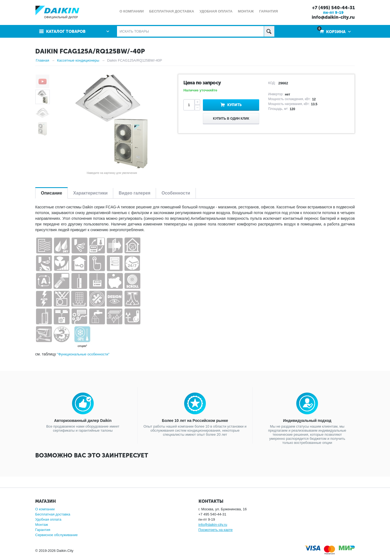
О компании (45, 509)
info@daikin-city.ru (333, 17)
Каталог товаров (66, 31)
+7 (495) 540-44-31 (333, 7)
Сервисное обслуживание (56, 535)
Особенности (175, 193)
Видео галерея (134, 193)
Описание (51, 193)
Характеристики (90, 193)
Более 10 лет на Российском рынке (195, 420)
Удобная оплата (48, 519)
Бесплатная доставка (52, 514)
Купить (234, 105)
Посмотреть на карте (216, 530)
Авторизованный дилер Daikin (83, 420)
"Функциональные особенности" (83, 354)
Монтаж (41, 525)
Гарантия (42, 530)
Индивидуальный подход (307, 420)
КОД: (271, 83)
